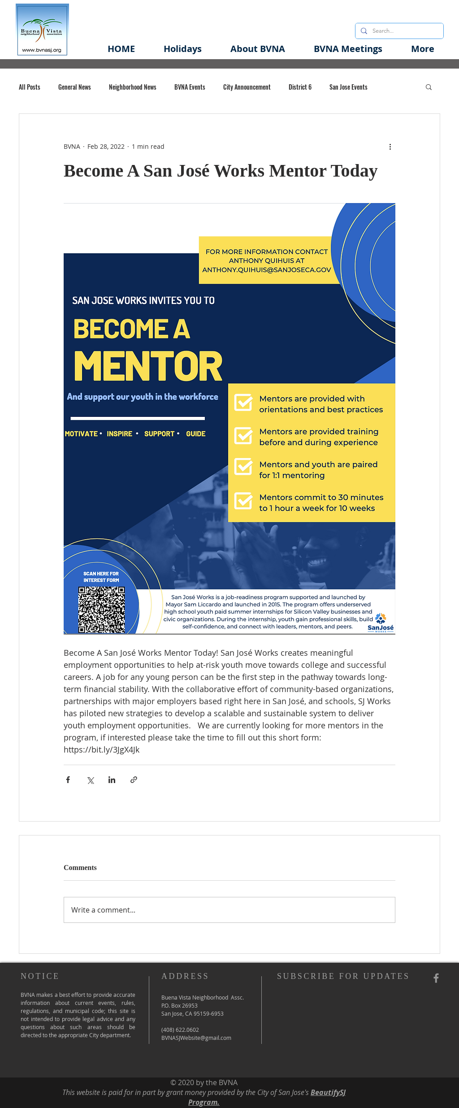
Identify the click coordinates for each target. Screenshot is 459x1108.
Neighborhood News (132, 87)
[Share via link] (134, 779)
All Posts (29, 87)
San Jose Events (348, 87)
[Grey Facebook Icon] (436, 978)
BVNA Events (189, 87)
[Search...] (398, 31)
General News (74, 87)
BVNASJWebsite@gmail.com (196, 1037)
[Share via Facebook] (68, 779)
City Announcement (247, 87)
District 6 (300, 87)
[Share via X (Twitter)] (90, 779)
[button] (257, 48)
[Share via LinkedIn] (112, 779)
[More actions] (390, 146)
